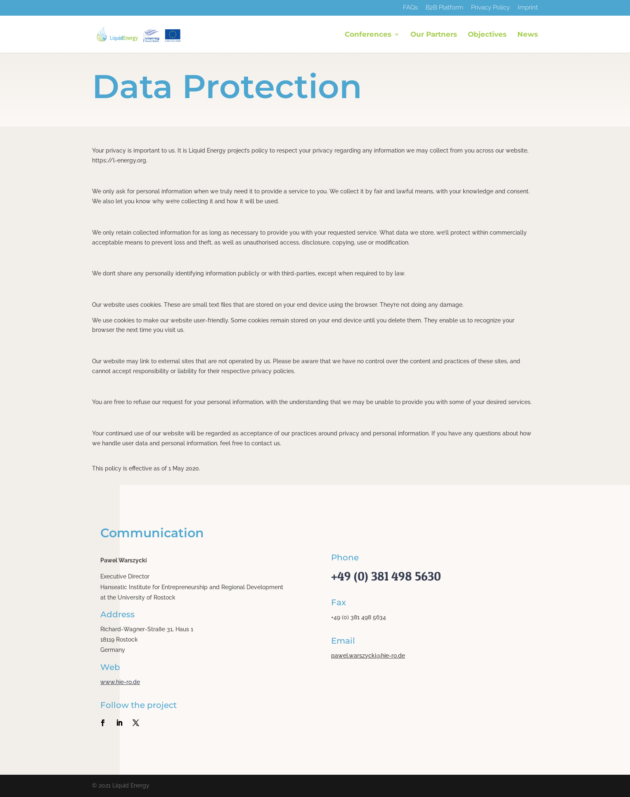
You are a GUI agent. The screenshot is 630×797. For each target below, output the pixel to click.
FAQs (410, 8)
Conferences (368, 34)
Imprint (528, 8)
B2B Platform (444, 8)
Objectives (487, 34)
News (527, 34)
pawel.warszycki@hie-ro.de (368, 655)
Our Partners (433, 34)
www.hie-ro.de (120, 682)
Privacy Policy (490, 8)
